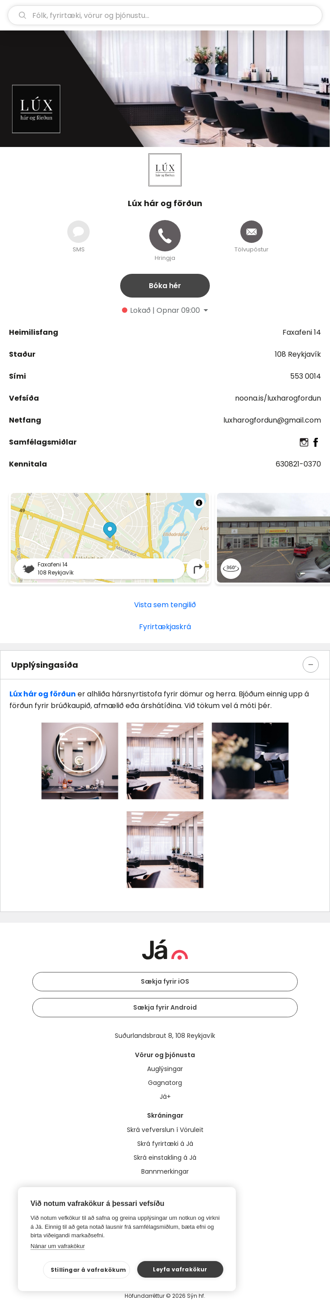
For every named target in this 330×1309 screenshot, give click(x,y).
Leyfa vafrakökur (180, 1269)
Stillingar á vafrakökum (88, 1270)
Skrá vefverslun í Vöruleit (165, 1129)
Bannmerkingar (165, 1171)
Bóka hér (165, 286)
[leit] (165, 15)
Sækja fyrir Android (165, 1007)
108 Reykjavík (298, 354)
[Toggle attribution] (199, 502)
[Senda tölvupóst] (251, 231)
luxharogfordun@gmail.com (272, 420)
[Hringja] (165, 235)
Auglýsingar (165, 1068)
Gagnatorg (165, 1082)
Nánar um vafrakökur (57, 1246)
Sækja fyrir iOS (165, 981)
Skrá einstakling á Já (165, 1157)
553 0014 (305, 376)
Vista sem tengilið (165, 605)
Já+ (165, 1096)
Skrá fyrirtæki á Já (165, 1143)
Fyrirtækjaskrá (165, 627)
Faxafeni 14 (301, 332)
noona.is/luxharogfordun (278, 398)
